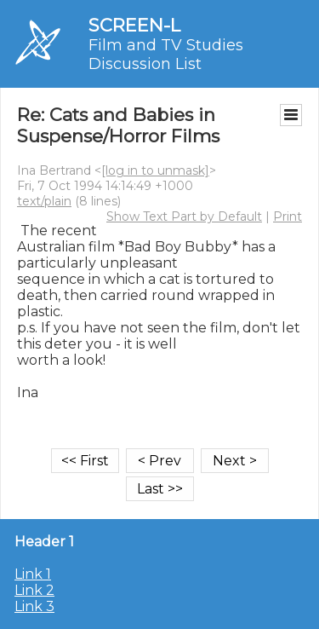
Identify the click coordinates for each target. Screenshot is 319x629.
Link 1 (32, 574)
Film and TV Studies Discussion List (165, 54)
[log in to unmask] (155, 170)
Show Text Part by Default (184, 216)
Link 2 (34, 590)
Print (287, 216)
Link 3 (34, 606)
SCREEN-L (134, 25)
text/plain (44, 201)
